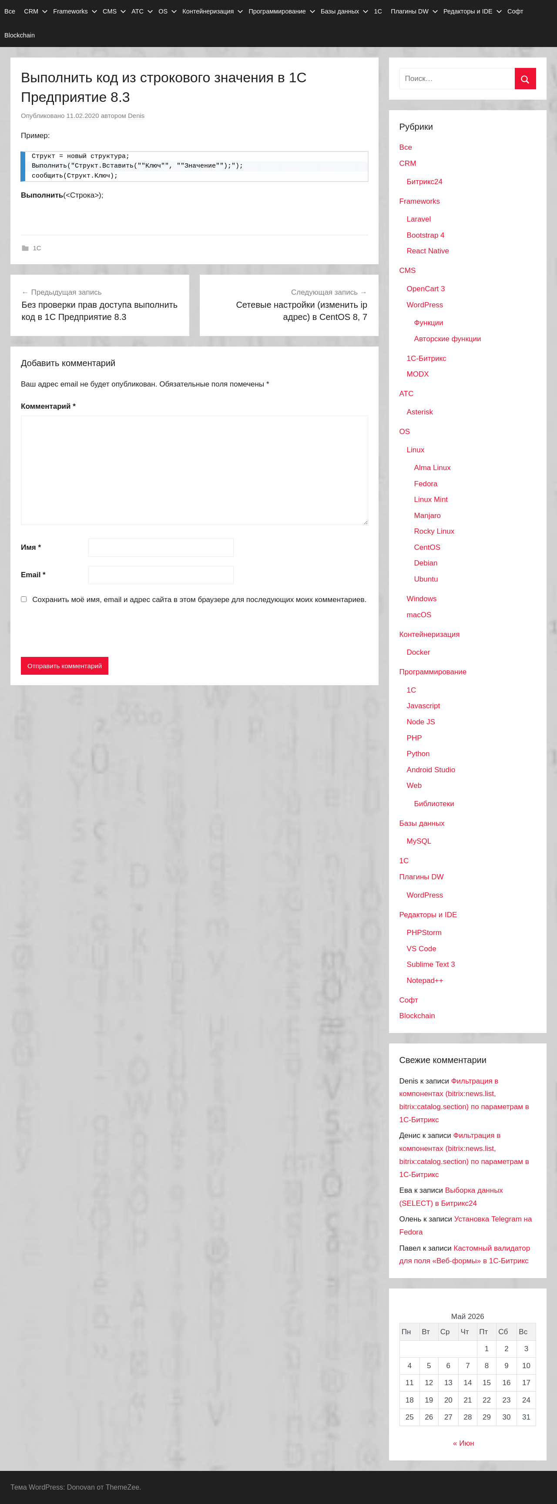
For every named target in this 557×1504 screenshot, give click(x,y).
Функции (428, 323)
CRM (36, 11)
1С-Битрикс (426, 358)
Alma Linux (432, 468)
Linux (416, 450)
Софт (515, 11)
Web (414, 785)
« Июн (463, 1443)
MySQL (419, 841)
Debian (426, 563)
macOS (419, 615)
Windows (422, 599)
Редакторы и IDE (472, 11)
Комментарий (48, 406)
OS (167, 11)
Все (9, 11)
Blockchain (19, 35)
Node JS (421, 722)
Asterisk (420, 412)
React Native (428, 251)
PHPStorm (424, 933)
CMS (114, 11)
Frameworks (75, 11)
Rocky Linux (434, 531)
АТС (142, 11)
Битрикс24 (425, 182)
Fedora (426, 484)
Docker (418, 652)
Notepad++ (425, 980)
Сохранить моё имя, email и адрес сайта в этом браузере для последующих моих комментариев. (199, 600)
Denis (136, 115)
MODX (418, 374)
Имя (31, 547)
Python (418, 754)
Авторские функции (447, 339)
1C (37, 248)
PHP (414, 738)
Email (33, 575)
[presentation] (87, 632)
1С (378, 11)
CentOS (427, 547)
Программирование (281, 11)
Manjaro (427, 515)
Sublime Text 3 (431, 964)
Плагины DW (414, 11)
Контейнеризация (212, 11)
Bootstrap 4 (426, 235)
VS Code (421, 949)
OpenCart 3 (426, 289)
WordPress (425, 305)
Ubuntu (426, 579)
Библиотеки (434, 804)
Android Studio (431, 770)
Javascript (423, 706)
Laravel (419, 219)
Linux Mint (431, 499)
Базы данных (345, 11)
